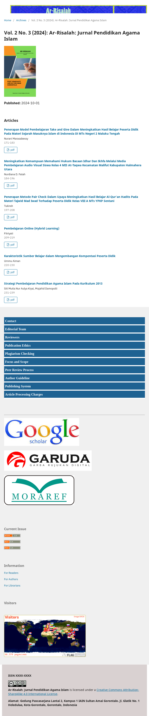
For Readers (11, 573)
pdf (12, 150)
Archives (21, 20)
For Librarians (12, 585)
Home (7, 20)
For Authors (11, 579)
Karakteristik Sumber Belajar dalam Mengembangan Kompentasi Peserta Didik (60, 256)
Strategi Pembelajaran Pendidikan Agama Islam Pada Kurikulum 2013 (53, 283)
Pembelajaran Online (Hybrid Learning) (31, 228)
